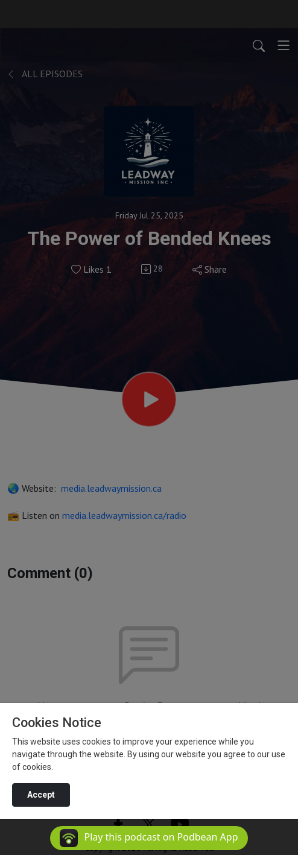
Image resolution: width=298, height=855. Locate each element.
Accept (41, 794)
